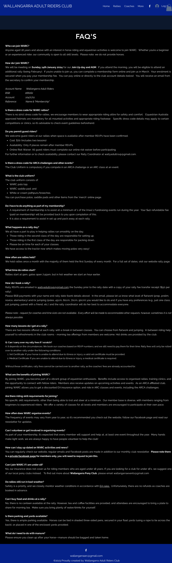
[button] (169, 7)
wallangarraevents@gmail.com (131, 473)
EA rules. (105, 486)
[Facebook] (149, 6)
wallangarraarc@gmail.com (86, 555)
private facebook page (23, 456)
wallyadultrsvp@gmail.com (120, 154)
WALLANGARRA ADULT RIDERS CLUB (38, 6)
